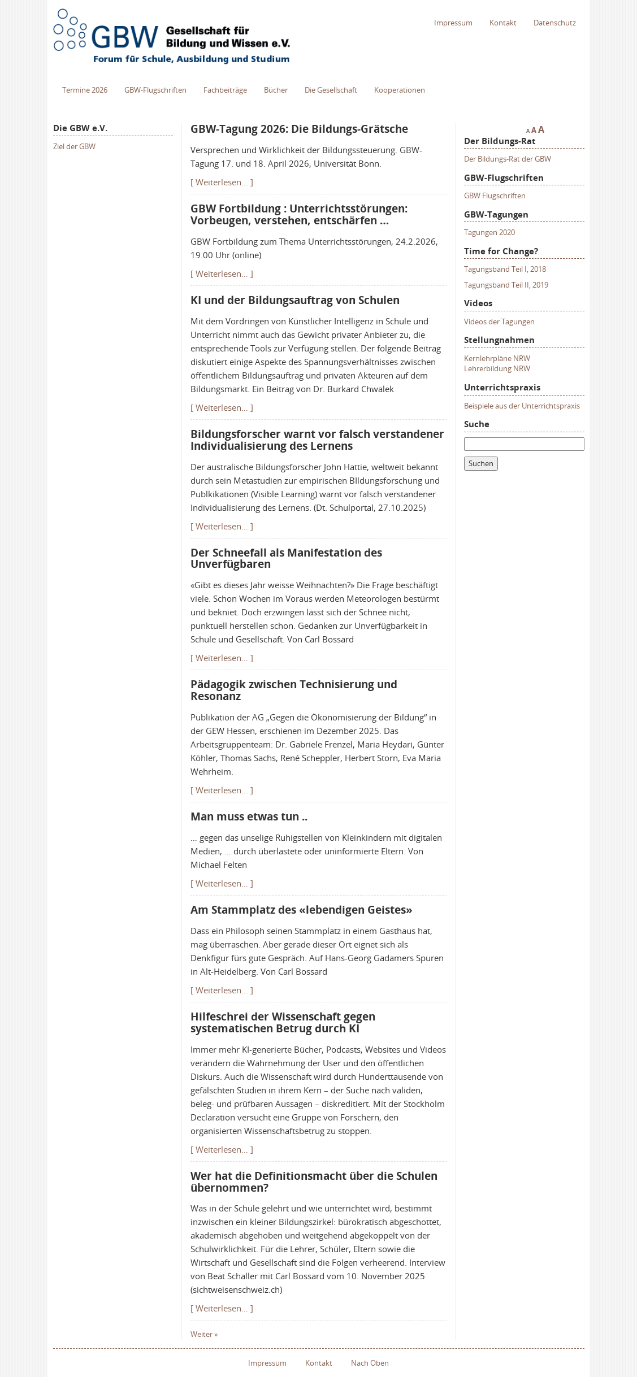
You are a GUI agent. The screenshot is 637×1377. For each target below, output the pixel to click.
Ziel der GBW (74, 146)
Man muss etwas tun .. (248, 816)
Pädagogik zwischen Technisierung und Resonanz (293, 690)
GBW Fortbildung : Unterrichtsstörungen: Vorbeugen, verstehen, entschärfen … (299, 214)
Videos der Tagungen (499, 321)
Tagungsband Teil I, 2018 (505, 269)
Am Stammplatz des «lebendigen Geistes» (301, 909)
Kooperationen (399, 90)
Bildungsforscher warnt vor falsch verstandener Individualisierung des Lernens (317, 440)
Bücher (276, 90)
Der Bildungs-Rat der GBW (507, 159)
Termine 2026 (84, 90)
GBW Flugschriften (495, 195)
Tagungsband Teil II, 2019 (506, 285)
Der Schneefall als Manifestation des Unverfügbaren (286, 558)
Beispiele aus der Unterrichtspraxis (522, 406)
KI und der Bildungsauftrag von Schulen (295, 300)
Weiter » (204, 1334)
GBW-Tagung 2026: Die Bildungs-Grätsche (299, 128)
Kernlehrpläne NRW (497, 358)
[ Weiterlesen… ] (221, 182)
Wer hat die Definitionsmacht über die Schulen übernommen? (313, 1182)
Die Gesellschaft (331, 90)
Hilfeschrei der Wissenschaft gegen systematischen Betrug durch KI (282, 1022)
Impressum (453, 23)
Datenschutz (555, 23)
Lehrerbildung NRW (497, 368)
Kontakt (503, 23)
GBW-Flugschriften (155, 90)
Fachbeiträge (225, 90)
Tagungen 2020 (489, 232)
